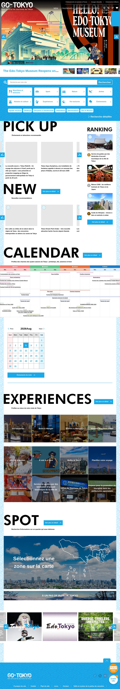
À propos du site (20, 686)
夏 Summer (45, 266)
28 (36, 361)
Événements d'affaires (112, 2)
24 (15, 361)
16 (10, 356)
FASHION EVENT (6, 311)
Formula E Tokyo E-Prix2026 (48, 307)
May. (25, 269)
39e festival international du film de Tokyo (80, 307)
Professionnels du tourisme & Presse (76, 2)
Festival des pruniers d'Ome (7, 284)
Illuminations (96, 277)
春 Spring (15, 266)
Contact (66, 686)
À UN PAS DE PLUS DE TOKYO (60, 595)
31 (15, 366)
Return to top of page (107, 660)
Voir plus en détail (49, 191)
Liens (56, 686)
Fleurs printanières (15, 277)
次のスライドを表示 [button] (116, 36)
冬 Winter (104, 266)
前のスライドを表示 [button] (3, 36)
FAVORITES (117, 8)
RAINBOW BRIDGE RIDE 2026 (88, 304)
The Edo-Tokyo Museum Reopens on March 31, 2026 (40, 71)
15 (42, 350)
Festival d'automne (75, 291)
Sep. (65, 269)
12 (26, 350)
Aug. (55, 269)
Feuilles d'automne (85, 274)
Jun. (35, 269)
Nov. (85, 269)
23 (10, 361)
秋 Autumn (75, 266)
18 (21, 356)
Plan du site (45, 686)
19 (26, 356)
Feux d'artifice (55, 274)
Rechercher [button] (108, 8)
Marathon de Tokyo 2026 (6, 304)
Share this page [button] (113, 8)
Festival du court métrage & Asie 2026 (33, 315)
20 (31, 356)
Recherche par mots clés (5, 82)
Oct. (75, 269)
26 (26, 361)
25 (21, 361)
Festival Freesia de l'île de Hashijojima (10, 287)
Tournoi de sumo (25, 301)
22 (42, 356)
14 (36, 350)
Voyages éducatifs (96, 2)
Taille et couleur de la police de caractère (89, 686)
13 (31, 350)
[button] (68, 8)
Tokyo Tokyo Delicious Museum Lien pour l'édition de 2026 (25, 311)
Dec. (95, 269)
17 (15, 356)
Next (40, 329)
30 (10, 366)
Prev (11, 329)
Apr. (15, 269)
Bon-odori (50, 291)
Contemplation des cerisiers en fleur (10, 274)
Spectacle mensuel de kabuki (60, 298)
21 (36, 356)
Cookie (33, 686)
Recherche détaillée (101, 116)
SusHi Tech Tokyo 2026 (18, 307)
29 (42, 361)
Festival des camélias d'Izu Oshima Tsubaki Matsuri (14, 280)
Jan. (105, 269)
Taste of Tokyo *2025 (78, 311)
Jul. (45, 269)
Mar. (5, 269)
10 (15, 350)
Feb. (115, 269)
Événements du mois (24, 375)
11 (21, 350)
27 (31, 361)
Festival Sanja (25, 294)
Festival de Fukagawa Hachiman (55, 294)
